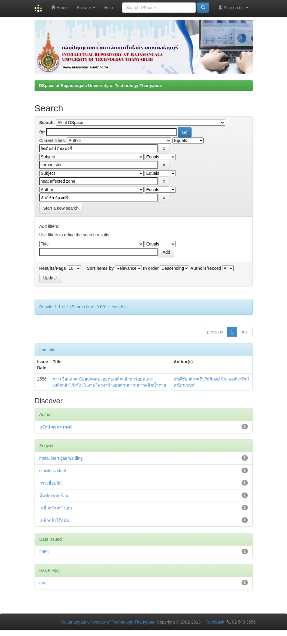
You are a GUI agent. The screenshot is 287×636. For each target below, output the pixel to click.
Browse (86, 7)
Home (59, 7)
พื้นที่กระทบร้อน (53, 495)
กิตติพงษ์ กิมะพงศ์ (220, 379)
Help (108, 7)
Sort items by (100, 268)
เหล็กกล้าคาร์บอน (55, 508)
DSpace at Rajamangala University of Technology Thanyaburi (100, 85)
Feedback (214, 622)
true (43, 582)
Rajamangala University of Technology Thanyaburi (108, 622)
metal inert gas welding (61, 458)
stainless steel (52, 470)
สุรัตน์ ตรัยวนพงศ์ (55, 427)
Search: (47, 122)
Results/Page (52, 268)
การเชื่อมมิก (50, 483)
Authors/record (205, 268)
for (42, 132)
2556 (44, 551)
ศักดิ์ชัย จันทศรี (188, 379)
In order (151, 268)
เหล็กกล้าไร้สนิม (54, 520)
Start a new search (61, 208)
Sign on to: (233, 7)
